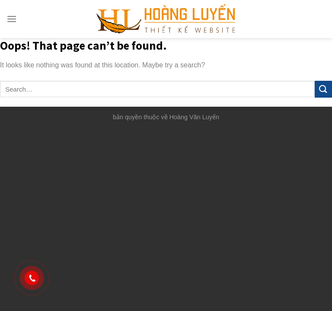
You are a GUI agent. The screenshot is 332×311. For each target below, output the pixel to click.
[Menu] (11, 18)
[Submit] (323, 89)
